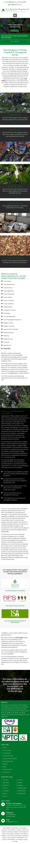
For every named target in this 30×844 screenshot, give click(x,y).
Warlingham (22, 791)
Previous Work (7, 769)
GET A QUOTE (15, 41)
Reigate (20, 785)
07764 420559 (10, 816)
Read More (15, 122)
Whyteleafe (21, 793)
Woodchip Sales (8, 761)
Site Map (15, 841)
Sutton (5, 796)
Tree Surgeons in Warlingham (15, 837)
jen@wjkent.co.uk (12, 822)
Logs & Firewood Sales (10, 758)
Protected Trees (8, 756)
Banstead (6, 782)
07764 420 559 (15, 691)
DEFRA (5, 764)
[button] (1, 25)
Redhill (20, 782)
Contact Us (15, 30)
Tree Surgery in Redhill (13, 833)
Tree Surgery (7, 750)
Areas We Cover (7, 777)
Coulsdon (6, 791)
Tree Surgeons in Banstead (10, 828)
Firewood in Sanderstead (14, 835)
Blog (4, 767)
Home (5, 747)
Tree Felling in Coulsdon (14, 830)
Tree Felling (7, 753)
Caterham (6, 785)
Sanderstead (22, 788)
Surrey (20, 780)
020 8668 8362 (14, 689)
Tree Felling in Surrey (21, 839)
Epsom (5, 793)
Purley (5, 788)
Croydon (5, 780)
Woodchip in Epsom (12, 832)
